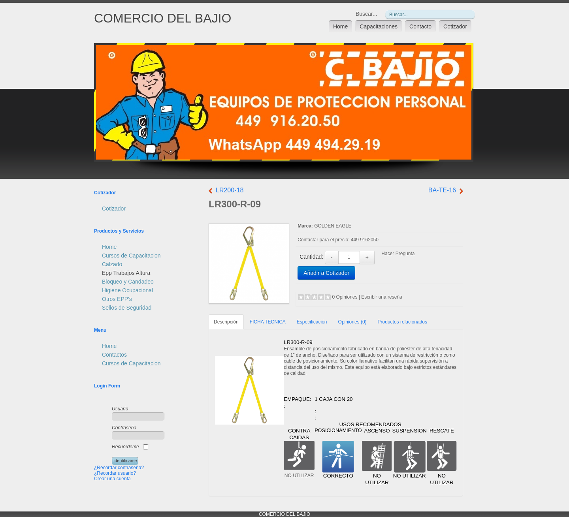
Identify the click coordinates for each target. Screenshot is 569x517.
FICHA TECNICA (268, 322)
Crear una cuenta (112, 478)
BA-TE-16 (442, 190)
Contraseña (124, 428)
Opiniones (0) (352, 322)
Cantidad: (311, 257)
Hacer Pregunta (398, 253)
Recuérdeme (125, 446)
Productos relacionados (402, 322)
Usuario (120, 409)
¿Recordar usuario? (115, 473)
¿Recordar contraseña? (119, 467)
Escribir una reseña (381, 297)
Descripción (226, 322)
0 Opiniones (345, 297)
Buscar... (366, 14)
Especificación (312, 322)
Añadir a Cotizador (326, 273)
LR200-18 (229, 190)
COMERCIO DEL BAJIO (162, 18)
